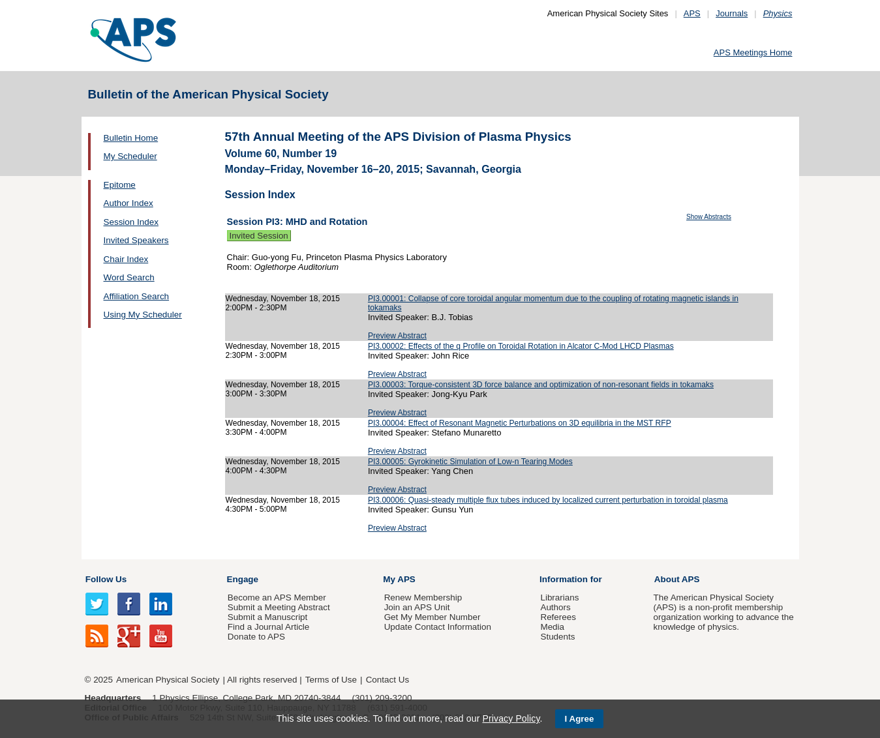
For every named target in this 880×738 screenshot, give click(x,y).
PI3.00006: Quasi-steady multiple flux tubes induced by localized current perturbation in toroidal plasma (548, 500)
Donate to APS (256, 637)
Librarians (559, 597)
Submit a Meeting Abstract (279, 607)
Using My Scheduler (143, 314)
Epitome (120, 185)
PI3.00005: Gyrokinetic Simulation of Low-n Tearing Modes (470, 461)
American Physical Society (167, 680)
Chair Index (126, 259)
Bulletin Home (131, 138)
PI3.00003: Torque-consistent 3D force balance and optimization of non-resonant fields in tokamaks (541, 384)
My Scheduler (130, 156)
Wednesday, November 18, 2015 (283, 298)
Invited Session (259, 236)
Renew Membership (423, 597)
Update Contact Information (437, 627)
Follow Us (106, 579)
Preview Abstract (397, 335)
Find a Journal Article (268, 627)
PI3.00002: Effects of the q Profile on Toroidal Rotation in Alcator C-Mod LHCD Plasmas (521, 346)
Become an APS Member (277, 597)
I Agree (579, 719)
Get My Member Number (432, 617)
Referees (558, 617)
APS (692, 13)
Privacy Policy (510, 718)
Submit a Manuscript (267, 617)
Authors (555, 607)
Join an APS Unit (417, 607)
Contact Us (387, 680)
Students (557, 637)
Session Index (131, 222)
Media (552, 627)
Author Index (128, 203)
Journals (732, 13)
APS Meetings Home (753, 52)
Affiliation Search (137, 296)
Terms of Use (331, 680)
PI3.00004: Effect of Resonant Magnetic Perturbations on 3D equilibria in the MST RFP (519, 423)
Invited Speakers (136, 240)
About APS (677, 579)
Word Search (129, 277)
